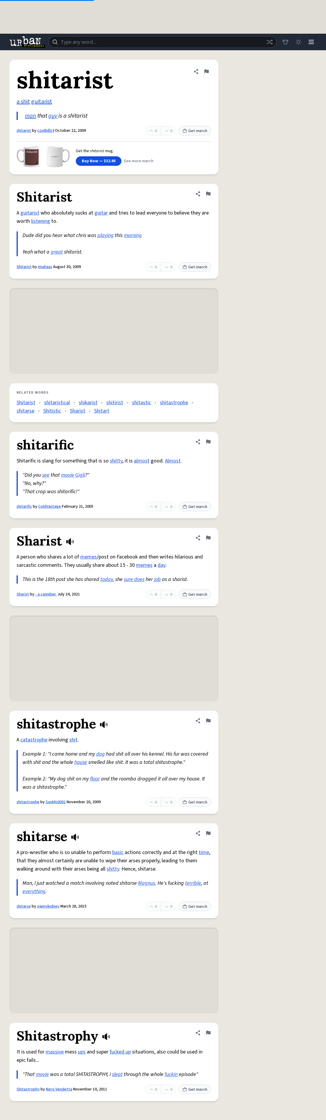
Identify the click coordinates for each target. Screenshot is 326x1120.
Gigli (80, 475)
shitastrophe (174, 402)
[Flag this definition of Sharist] (208, 538)
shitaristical (57, 402)
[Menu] (311, 42)
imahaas (45, 267)
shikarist (88, 402)
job (157, 579)
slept (117, 1074)
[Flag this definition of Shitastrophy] (208, 1033)
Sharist (77, 411)
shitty (116, 461)
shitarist (24, 131)
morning (133, 235)
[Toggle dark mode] (298, 42)
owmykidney (48, 906)
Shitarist (24, 267)
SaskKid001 (56, 802)
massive (55, 1052)
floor (95, 779)
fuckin (171, 1074)
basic (117, 852)
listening (40, 221)
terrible (193, 883)
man (30, 116)
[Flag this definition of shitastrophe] (208, 720)
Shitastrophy (28, 1089)
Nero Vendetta (59, 1089)
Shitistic (52, 411)
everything (34, 891)
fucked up (120, 1052)
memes (88, 557)
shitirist (114, 402)
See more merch (138, 161)
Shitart (101, 411)
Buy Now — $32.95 (98, 161)
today (106, 579)
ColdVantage (49, 506)
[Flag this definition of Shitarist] (208, 194)
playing (105, 235)
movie (67, 475)
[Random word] (269, 42)
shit (73, 740)
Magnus (146, 883)
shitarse (25, 411)
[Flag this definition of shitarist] (206, 71)
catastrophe (33, 740)
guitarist (41, 102)
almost (142, 461)
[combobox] (162, 42)
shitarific (24, 506)
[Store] (285, 42)
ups (82, 1052)
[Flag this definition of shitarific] (208, 442)
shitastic (141, 402)
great (57, 252)
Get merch (194, 131)
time (204, 852)
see (45, 475)
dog (100, 754)
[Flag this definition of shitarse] (208, 833)
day (161, 565)
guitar (101, 213)
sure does (134, 579)
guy (52, 116)
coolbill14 (45, 131)
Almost (173, 461)
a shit (23, 102)
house (80, 762)
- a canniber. (46, 594)
